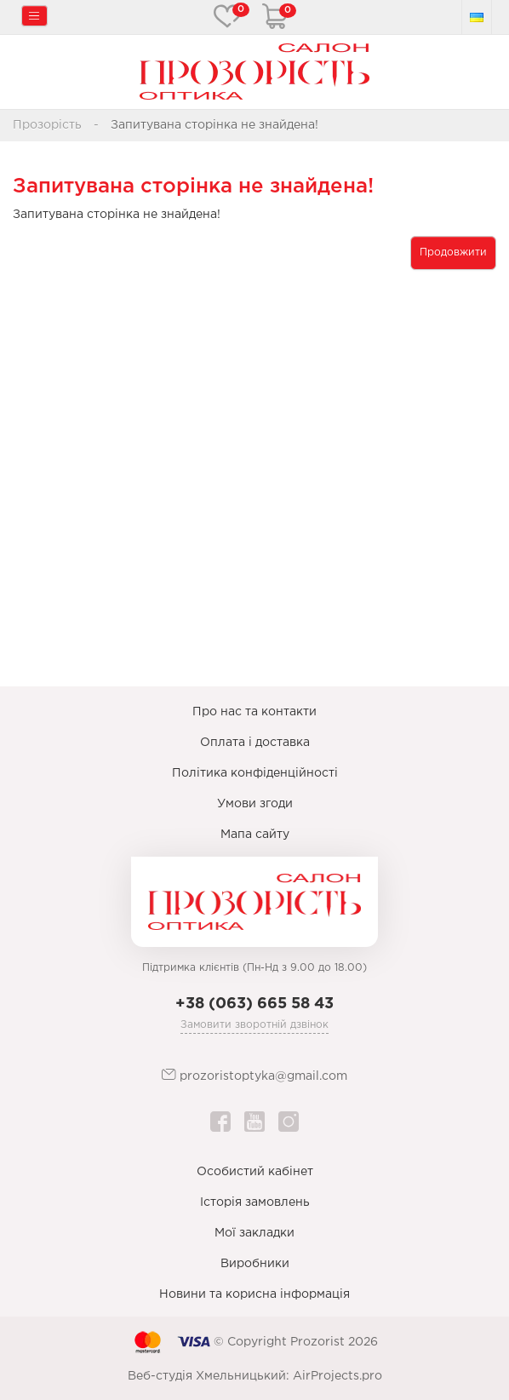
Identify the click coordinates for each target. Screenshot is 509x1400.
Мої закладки (254, 1233)
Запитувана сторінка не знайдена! (214, 125)
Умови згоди (255, 804)
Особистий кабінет (255, 1172)
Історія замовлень (255, 1202)
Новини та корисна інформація (254, 1294)
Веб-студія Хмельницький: (208, 1376)
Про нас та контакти (254, 712)
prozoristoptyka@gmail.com (254, 1075)
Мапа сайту (254, 834)
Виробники (254, 1264)
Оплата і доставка (255, 742)
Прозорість (47, 125)
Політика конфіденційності (255, 773)
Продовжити (453, 252)
